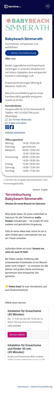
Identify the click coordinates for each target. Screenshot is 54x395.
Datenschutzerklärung (41, 386)
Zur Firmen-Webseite (18, 119)
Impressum (23, 386)
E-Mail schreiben (15, 123)
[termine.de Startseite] (14, 5)
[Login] (47, 6)
